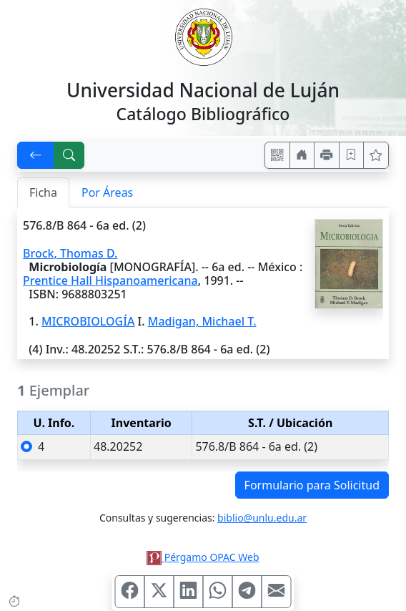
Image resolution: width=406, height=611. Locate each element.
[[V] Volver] (35, 155)
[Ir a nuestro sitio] (302, 155)
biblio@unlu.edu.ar (262, 517)
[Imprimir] (327, 155)
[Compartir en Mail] (277, 591)
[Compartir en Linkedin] (189, 591)
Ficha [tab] (43, 192)
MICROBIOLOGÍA (87, 321)
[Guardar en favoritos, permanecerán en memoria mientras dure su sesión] (352, 155)
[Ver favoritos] (376, 155)
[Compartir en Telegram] (247, 591)
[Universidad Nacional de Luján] (203, 36)
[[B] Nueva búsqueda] (69, 155)
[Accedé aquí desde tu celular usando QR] (277, 155)
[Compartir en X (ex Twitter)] (159, 591)
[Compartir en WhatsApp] (218, 591)
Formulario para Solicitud (312, 485)
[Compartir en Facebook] (130, 591)
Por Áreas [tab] (107, 192)
